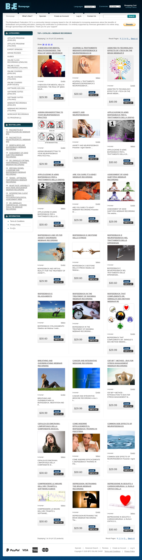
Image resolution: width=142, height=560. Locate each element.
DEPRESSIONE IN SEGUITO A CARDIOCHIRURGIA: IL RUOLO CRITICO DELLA (120, 486)
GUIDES (10, 57)
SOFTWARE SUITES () (15, 93)
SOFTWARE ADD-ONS (16, 88)
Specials (42, 16)
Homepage (10, 16)
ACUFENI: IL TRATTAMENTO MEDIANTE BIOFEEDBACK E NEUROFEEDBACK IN (85, 50)
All (51, 44)
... (129, 39)
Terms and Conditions (112, 551)
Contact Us (91, 16)
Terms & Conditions (17, 221)
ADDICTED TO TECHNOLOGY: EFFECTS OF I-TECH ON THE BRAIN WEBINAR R (120, 50)
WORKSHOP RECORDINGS (18, 114)
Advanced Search (91, 548)
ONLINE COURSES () (14, 72)
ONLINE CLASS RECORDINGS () (17, 61)
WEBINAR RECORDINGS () (17, 104)
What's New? (27, 16)
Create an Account (61, 16)
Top (39, 33)
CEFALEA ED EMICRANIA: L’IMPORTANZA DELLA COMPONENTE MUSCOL (49, 426)
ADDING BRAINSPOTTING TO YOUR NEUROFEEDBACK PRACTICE (50, 114)
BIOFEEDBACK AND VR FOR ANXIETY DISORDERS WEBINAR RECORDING (50, 237)
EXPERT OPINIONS (15, 49)
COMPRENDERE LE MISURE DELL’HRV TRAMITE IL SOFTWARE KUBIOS (50, 486)
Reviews (105, 548)
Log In (78, 16)
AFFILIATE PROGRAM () (15, 39)
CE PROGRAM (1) (14, 118)
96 (49, 44)
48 (46, 44)
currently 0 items (130, 6)
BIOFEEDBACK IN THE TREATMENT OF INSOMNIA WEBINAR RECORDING (84, 296)
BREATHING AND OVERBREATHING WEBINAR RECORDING (50, 363)
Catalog (47, 33)
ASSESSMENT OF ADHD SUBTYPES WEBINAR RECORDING (117, 177)
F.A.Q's (12, 228)
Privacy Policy (15, 225)
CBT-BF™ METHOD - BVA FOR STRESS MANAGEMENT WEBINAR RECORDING (120, 363)
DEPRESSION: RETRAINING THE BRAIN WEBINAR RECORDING (84, 486)
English (63, 81)
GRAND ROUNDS (14, 53)
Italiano (98, 78)
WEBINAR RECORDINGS (62, 33)
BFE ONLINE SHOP (95, 551)
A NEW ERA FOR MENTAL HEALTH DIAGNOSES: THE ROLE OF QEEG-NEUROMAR (50, 50)
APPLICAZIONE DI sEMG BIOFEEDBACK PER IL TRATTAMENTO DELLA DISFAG (120, 114)
